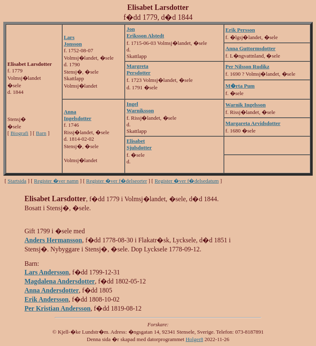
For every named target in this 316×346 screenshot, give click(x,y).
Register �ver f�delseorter (116, 181)
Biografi (19, 133)
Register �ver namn (56, 181)
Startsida (17, 181)
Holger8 (194, 339)
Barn (41, 133)
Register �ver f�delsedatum (187, 181)
